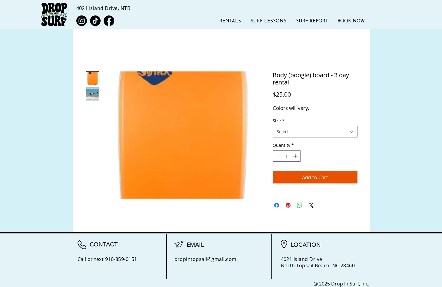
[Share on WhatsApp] (299, 205)
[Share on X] (311, 205)
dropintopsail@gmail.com (205, 259)
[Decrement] (277, 156)
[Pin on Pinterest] (288, 205)
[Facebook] (109, 20)
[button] (312, 21)
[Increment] (296, 156)
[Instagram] (81, 20)
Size (278, 121)
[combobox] (315, 131)
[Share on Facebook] (276, 205)
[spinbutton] (286, 156)
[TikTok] (95, 20)
